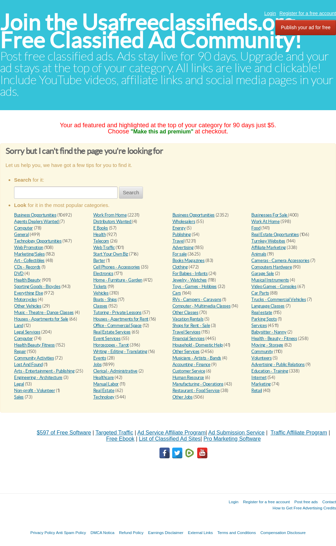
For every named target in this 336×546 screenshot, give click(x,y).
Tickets (100, 286)
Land (18, 325)
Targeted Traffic (114, 433)
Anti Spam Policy (71, 532)
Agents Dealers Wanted (36, 221)
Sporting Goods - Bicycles (37, 286)
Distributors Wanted (112, 221)
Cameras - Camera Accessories (280, 260)
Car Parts (260, 293)
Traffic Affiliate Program (299, 433)
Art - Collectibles (29, 260)
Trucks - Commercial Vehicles (278, 299)
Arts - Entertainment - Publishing (44, 371)
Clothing (180, 267)
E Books (100, 228)
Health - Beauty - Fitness (274, 338)
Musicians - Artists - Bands (196, 358)
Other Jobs (182, 397)
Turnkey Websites (268, 241)
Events (99, 358)
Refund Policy (131, 532)
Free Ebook (120, 439)
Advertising (183, 247)
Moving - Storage (267, 345)
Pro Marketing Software (232, 439)
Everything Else (28, 293)
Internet (258, 377)
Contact (329, 501)
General (21, 234)
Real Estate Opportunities (275, 234)
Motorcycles (25, 299)
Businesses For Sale (269, 215)
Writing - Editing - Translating (120, 351)
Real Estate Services (112, 332)
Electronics (103, 273)
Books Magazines (188, 260)
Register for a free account (307, 13)
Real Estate (104, 390)
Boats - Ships (105, 299)
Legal (19, 384)
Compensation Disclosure (282, 532)
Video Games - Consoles (273, 286)
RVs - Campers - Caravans (196, 299)
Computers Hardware (271, 267)
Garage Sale (262, 273)
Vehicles (101, 293)
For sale (179, 254)
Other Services (186, 351)
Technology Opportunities (38, 241)
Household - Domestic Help (197, 345)
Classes (100, 306)
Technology (104, 397)
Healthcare (103, 377)
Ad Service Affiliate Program (171, 433)
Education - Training (269, 371)
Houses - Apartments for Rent (120, 319)
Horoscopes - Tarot (111, 345)
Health (99, 234)
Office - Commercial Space (117, 325)
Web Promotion (28, 247)
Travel (178, 241)
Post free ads (305, 501)
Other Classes (185, 312)
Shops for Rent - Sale (191, 325)
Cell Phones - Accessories (116, 267)
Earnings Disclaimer (165, 532)
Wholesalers (183, 221)
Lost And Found (28, 364)
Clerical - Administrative (115, 371)
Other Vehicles (27, 306)
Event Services (107, 338)
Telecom (101, 241)
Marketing (261, 384)
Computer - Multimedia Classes (201, 306)
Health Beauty (27, 280)
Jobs (97, 364)
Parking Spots (264, 319)
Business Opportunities (35, 215)
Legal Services (27, 332)
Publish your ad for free (306, 27)
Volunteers (261, 358)
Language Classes (268, 306)
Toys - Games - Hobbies (194, 286)
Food (255, 228)
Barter (99, 260)
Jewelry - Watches (189, 280)
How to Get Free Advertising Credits (304, 508)
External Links (200, 532)
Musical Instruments (270, 280)
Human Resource (188, 377)
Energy (179, 228)
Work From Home (110, 215)
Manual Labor (106, 384)
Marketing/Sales (29, 254)
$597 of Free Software (64, 433)
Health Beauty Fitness (34, 345)
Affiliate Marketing (268, 247)
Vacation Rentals (188, 319)
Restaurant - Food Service (196, 390)
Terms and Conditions (236, 532)
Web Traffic (104, 247)
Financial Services (188, 338)
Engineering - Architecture (38, 377)
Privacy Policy (42, 532)
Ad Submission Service (236, 433)
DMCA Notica (103, 532)
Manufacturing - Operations (198, 384)
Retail (256, 390)
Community (262, 351)
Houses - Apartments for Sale (41, 319)
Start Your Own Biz (110, 254)
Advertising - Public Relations (277, 364)
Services (259, 325)
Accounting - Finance (191, 364)
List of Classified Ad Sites (170, 439)
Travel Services (186, 332)
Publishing (181, 234)
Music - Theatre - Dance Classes (44, 312)
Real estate (261, 312)
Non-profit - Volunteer (34, 390)
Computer (23, 228)
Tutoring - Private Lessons (117, 312)
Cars (176, 293)
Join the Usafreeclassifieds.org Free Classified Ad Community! (151, 31)
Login (270, 13)
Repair (20, 351)
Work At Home (265, 221)
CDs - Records (27, 267)
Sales (19, 397)
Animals (258, 254)
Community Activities (34, 358)
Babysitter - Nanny (268, 332)
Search (131, 192)
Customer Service (188, 371)
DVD (19, 273)
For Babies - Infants (190, 273)
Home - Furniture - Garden (117, 280)
